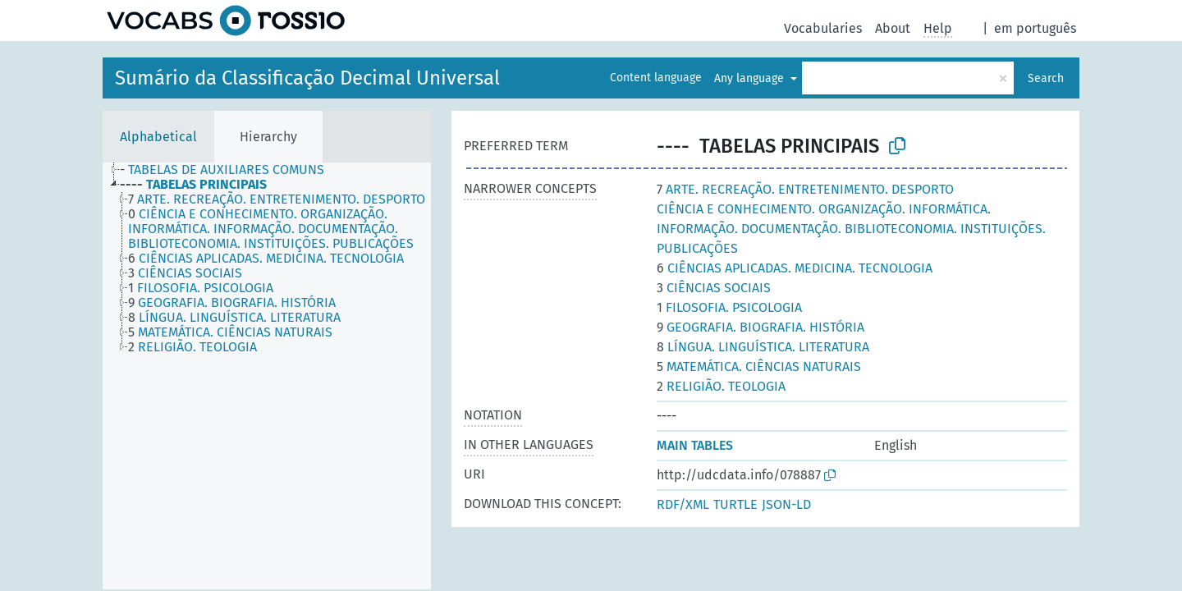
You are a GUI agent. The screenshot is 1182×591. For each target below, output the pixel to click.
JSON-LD (786, 504)
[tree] (267, 376)
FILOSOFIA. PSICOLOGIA (729, 307)
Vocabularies (823, 28)
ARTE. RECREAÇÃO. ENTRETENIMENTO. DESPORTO (805, 189)
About (892, 28)
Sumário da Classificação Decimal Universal (307, 77)
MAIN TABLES (695, 445)
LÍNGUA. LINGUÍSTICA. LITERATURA (763, 347)
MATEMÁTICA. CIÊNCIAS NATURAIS (759, 366)
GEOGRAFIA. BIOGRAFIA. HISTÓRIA (760, 327)
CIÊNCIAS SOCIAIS (714, 288)
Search (1046, 78)
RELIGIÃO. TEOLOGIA (721, 386)
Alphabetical (158, 136)
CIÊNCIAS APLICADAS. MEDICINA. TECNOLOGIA (794, 268)
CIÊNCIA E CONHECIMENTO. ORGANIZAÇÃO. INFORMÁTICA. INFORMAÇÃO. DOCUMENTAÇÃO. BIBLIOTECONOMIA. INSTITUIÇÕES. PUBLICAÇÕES (851, 228)
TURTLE (735, 504)
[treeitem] (229, 170)
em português (1035, 28)
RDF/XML (683, 504)
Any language (750, 78)
